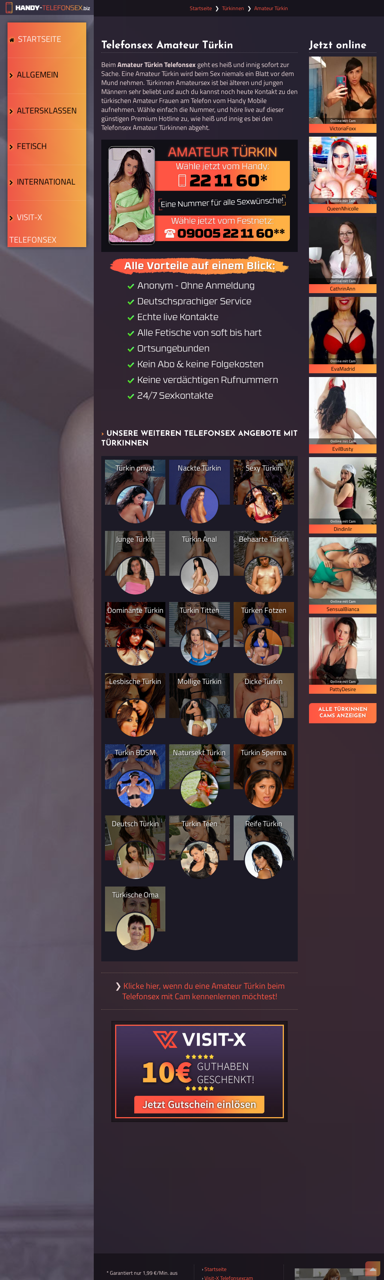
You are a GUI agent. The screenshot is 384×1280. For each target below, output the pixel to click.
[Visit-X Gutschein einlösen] (199, 1071)
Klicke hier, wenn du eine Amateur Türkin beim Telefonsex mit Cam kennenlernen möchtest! (203, 991)
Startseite (37, 41)
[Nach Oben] (372, 1268)
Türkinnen (233, 8)
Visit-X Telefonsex (45, 227)
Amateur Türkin (271, 8)
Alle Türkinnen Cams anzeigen (343, 713)
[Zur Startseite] (47, 7)
